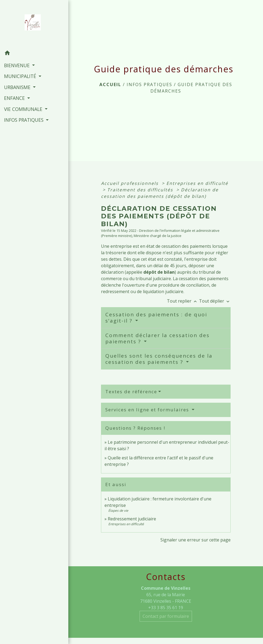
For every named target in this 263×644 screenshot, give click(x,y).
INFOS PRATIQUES (149, 84)
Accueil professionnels (130, 183)
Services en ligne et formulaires (148, 409)
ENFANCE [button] (15, 98)
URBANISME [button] (18, 87)
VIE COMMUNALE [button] (24, 109)
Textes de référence (131, 391)
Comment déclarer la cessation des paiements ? (157, 338)
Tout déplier (215, 301)
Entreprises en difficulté (197, 183)
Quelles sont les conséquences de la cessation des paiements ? (159, 358)
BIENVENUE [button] (17, 65)
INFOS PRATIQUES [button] (24, 120)
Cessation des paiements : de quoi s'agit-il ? (156, 317)
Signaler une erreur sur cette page (195, 540)
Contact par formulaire (166, 616)
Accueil (110, 84)
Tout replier (183, 301)
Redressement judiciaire (132, 519)
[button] (34, 54)
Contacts (166, 577)
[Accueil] (34, 24)
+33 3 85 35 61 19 (165, 608)
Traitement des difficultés (141, 190)
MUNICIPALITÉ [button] (21, 76)
